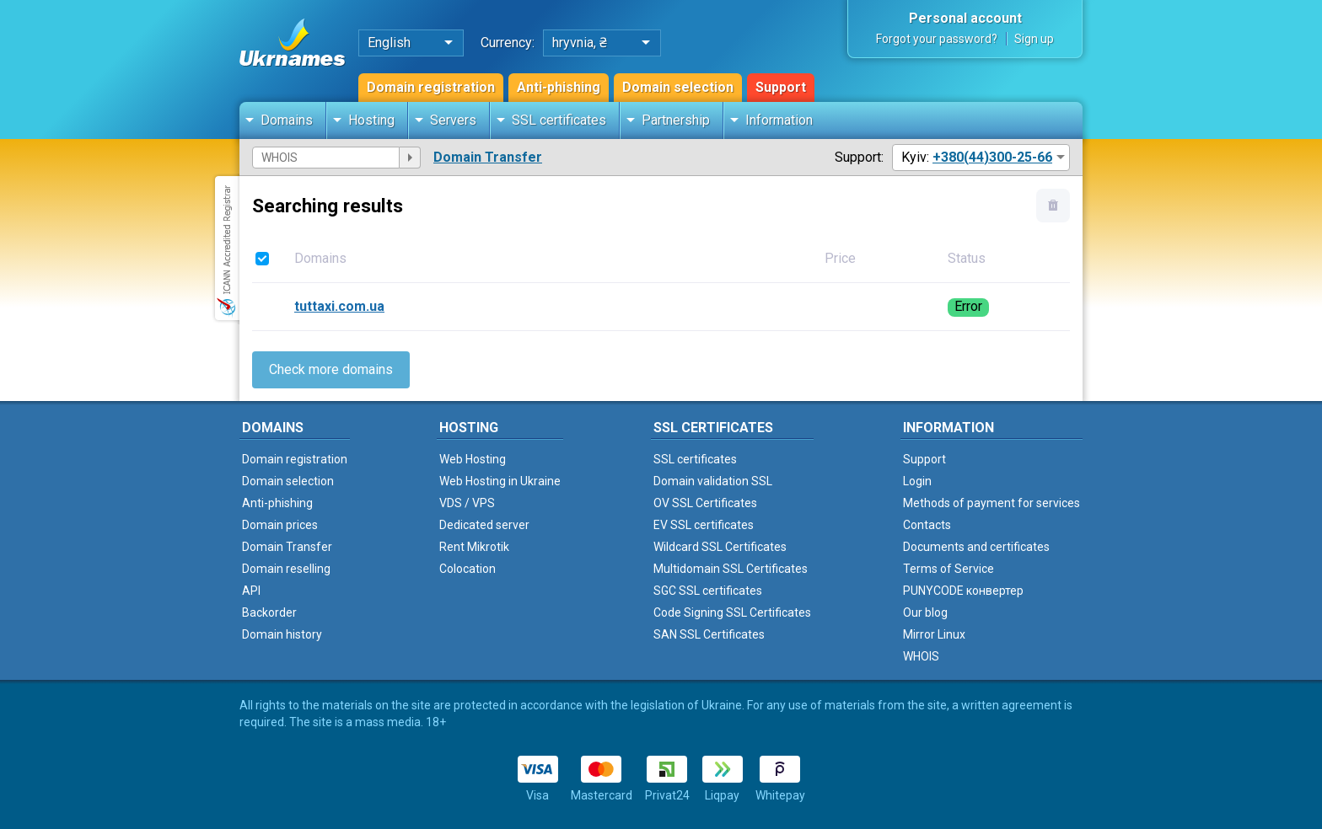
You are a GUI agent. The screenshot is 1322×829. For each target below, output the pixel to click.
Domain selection (678, 87)
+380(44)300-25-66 (992, 157)
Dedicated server (484, 525)
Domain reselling (286, 568)
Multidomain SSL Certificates (730, 568)
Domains (287, 120)
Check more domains (331, 369)
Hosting (371, 120)
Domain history (282, 634)
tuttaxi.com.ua (339, 306)
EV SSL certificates (703, 525)
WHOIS (921, 656)
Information (779, 120)
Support (780, 87)
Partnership (676, 120)
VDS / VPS (467, 503)
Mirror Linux (934, 634)
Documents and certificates (976, 547)
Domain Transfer (487, 157)
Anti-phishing (558, 87)
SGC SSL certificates (707, 590)
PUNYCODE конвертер (963, 590)
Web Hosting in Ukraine (500, 481)
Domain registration (431, 87)
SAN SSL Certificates (709, 634)
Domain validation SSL (712, 481)
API (251, 590)
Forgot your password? (936, 38)
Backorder (269, 612)
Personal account (965, 18)
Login (917, 481)
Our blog (925, 612)
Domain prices (280, 525)
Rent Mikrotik (474, 547)
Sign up (1034, 38)
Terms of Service (948, 568)
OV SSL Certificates (705, 503)
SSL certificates (559, 120)
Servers (453, 120)
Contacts (927, 525)
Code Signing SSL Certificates (732, 612)
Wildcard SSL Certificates (720, 547)
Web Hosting (472, 459)
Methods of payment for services (991, 503)
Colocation (467, 568)
